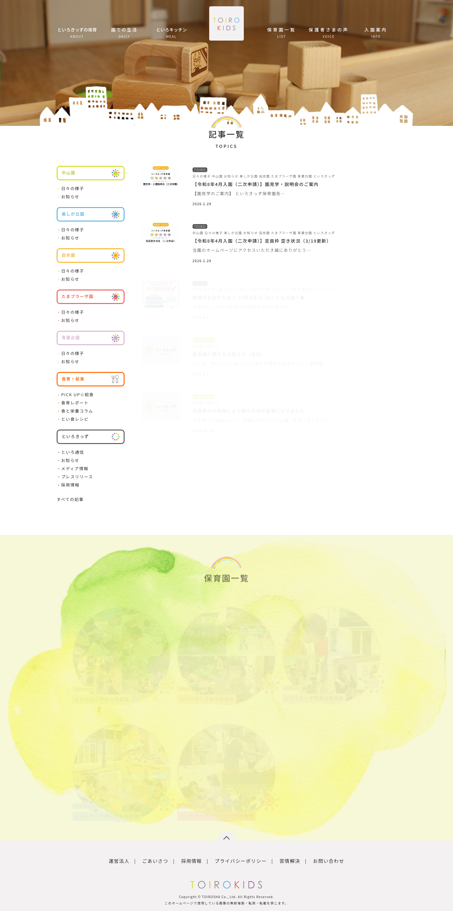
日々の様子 (70, 188)
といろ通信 (70, 452)
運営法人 (119, 861)
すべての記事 (70, 499)
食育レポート (73, 403)
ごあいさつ (155, 861)
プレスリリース (75, 477)
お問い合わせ (328, 861)
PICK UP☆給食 (75, 394)
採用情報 (68, 485)
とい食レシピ (73, 419)
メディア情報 (72, 468)
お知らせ (68, 197)
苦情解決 (289, 861)
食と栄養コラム (75, 411)
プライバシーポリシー (240, 861)
